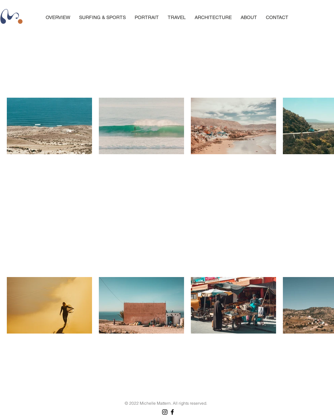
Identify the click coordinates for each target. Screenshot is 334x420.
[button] (176, 17)
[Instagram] (164, 412)
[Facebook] (172, 412)
